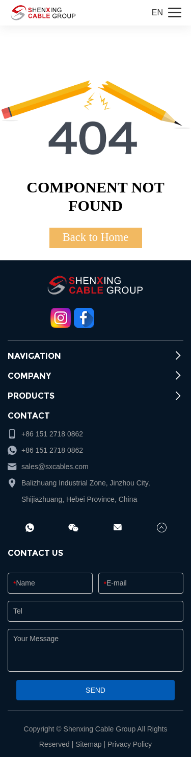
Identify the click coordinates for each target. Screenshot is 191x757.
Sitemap (88, 744)
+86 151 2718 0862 (52, 450)
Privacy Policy (129, 744)
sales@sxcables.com (55, 466)
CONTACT (29, 416)
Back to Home (95, 237)
